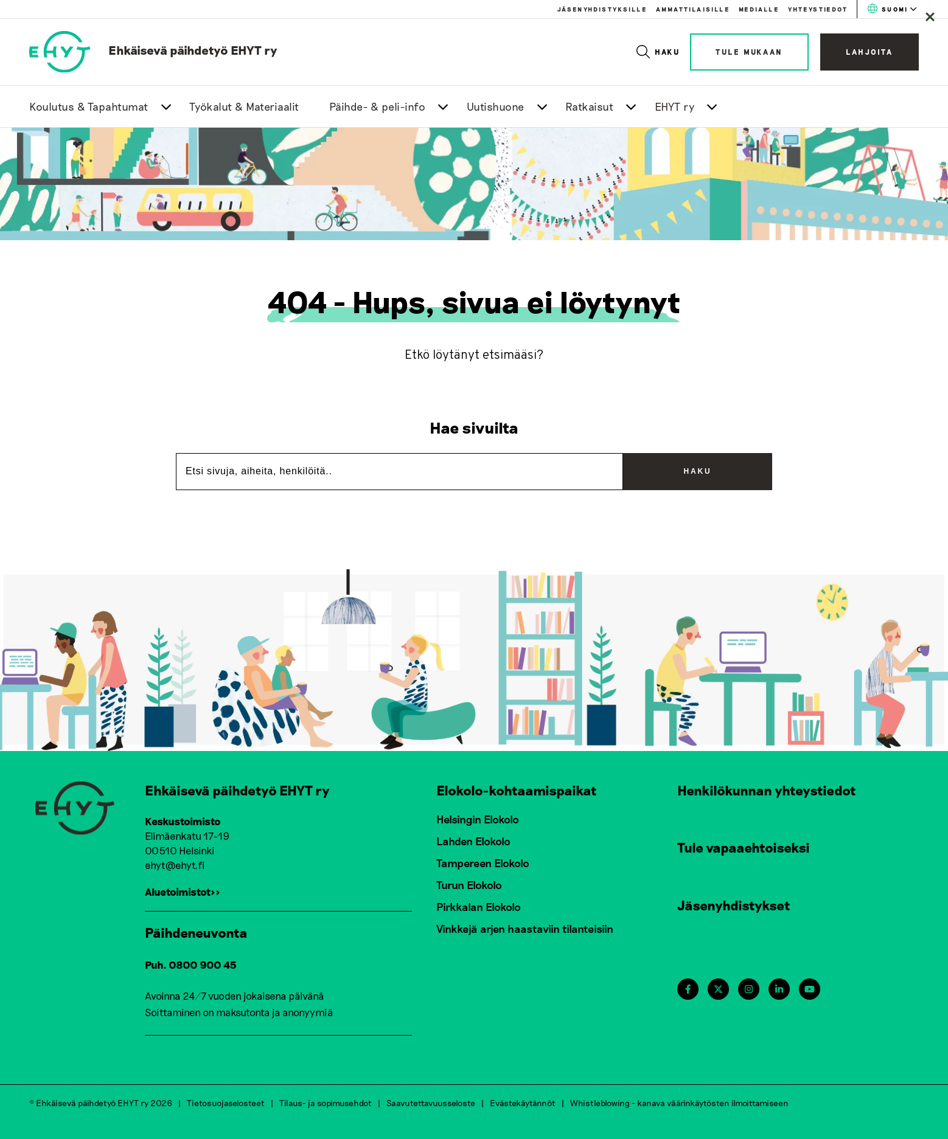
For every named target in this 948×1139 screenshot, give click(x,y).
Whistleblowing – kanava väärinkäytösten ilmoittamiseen (679, 1102)
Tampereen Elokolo (482, 863)
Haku (658, 51)
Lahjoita (869, 51)
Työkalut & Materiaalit (244, 106)
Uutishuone (496, 106)
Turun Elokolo (469, 884)
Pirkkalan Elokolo (478, 906)
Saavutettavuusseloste (430, 1102)
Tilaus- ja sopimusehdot (325, 1102)
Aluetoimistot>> (182, 891)
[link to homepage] (153, 50)
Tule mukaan (749, 51)
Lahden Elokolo (473, 841)
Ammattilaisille (693, 9)
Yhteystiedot (818, 9)
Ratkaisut (589, 106)
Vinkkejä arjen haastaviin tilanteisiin (524, 928)
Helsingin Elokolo (477, 819)
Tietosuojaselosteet (226, 1102)
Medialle (759, 9)
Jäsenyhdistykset (733, 905)
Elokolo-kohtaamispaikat (516, 790)
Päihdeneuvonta (196, 932)
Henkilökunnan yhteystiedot (766, 790)
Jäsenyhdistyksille (602, 9)
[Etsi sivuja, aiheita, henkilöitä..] (399, 471)
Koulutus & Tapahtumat (88, 106)
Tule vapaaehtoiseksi (743, 847)
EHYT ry (675, 106)
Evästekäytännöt (523, 1102)
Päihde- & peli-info (377, 106)
